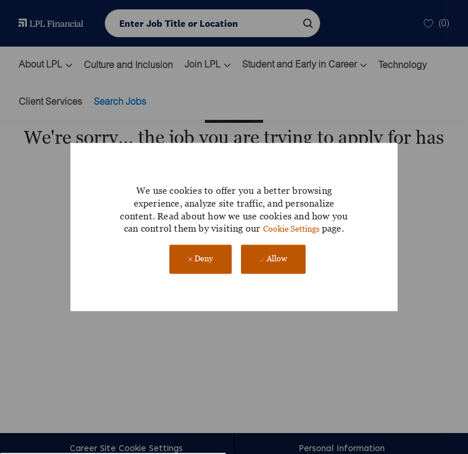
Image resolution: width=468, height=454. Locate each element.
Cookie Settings (291, 229)
